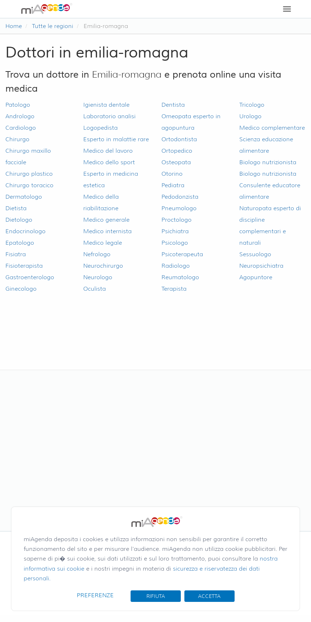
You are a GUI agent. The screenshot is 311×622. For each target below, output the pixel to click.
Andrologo (19, 116)
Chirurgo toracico (29, 185)
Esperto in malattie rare (116, 139)
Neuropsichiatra (261, 265)
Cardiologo (20, 127)
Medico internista (107, 231)
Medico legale (102, 242)
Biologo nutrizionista (267, 162)
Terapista (174, 288)
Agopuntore (255, 277)
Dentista (173, 104)
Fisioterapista (24, 265)
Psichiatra (175, 231)
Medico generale (106, 219)
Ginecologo (21, 288)
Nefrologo (96, 254)
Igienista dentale (106, 104)
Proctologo (176, 219)
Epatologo (19, 242)
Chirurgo (17, 139)
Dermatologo (23, 196)
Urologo (250, 116)
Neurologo (97, 277)
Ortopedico (176, 150)
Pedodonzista (179, 196)
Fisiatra (15, 254)
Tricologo (251, 104)
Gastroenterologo (29, 277)
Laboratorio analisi (109, 116)
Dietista (16, 208)
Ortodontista (179, 139)
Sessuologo (255, 254)
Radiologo (175, 265)
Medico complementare (272, 127)
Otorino (172, 173)
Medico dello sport (109, 162)
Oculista (94, 288)
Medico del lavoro (108, 150)
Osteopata (176, 162)
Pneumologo (179, 208)
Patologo (17, 104)
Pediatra (172, 185)
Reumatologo (180, 277)
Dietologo (18, 219)
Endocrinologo (25, 231)
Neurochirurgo (103, 265)
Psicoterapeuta (182, 254)
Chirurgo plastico (29, 173)
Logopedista (100, 127)
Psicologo (174, 242)
